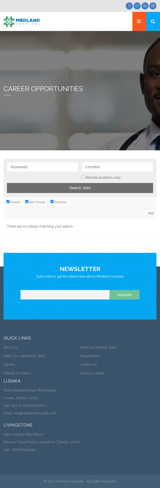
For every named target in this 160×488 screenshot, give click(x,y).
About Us (11, 347)
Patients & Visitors (17, 373)
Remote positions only (103, 177)
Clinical (13, 202)
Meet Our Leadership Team (24, 356)
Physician (58, 202)
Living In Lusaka (92, 373)
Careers (9, 364)
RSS (151, 213)
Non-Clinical (35, 202)
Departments (90, 356)
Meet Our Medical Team (98, 347)
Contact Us (88, 364)
